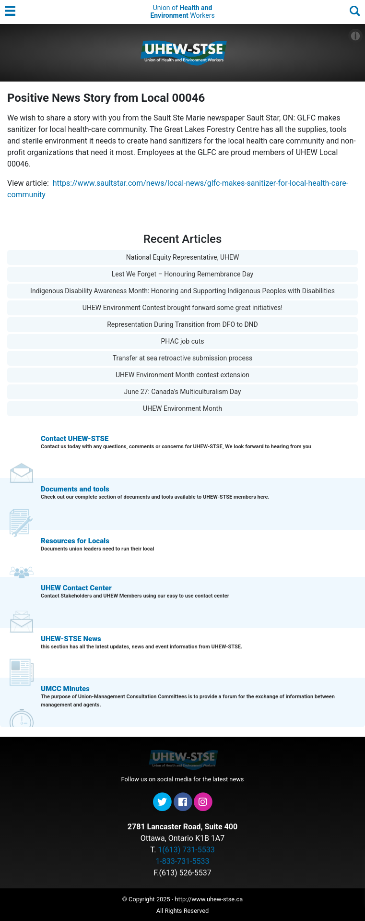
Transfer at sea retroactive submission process (183, 358)
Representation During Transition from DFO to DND (182, 324)
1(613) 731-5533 (186, 849)
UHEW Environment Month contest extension (182, 375)
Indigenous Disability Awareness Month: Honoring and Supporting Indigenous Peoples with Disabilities (182, 291)
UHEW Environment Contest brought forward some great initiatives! (182, 307)
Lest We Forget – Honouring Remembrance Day (182, 274)
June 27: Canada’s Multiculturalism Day (182, 391)
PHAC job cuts (182, 341)
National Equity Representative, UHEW (182, 257)
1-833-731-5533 (182, 861)
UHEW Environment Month (182, 408)
